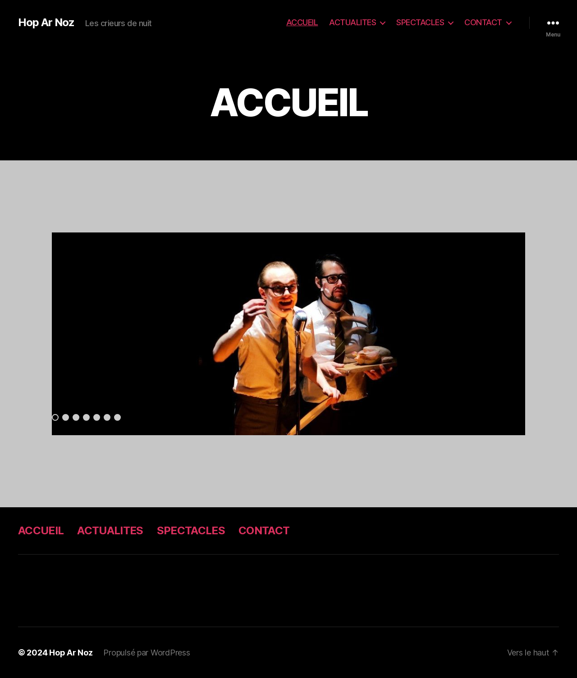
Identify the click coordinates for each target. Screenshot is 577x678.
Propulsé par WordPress (146, 652)
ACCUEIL (302, 22)
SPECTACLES (420, 22)
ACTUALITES (352, 22)
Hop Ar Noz (46, 22)
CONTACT (483, 22)
